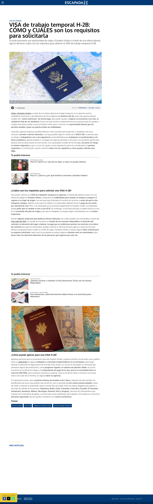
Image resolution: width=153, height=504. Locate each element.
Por (20, 108)
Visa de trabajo (17, 405)
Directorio (115, 499)
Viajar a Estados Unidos (21, 113)
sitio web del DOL (19, 221)
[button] (2, 2)
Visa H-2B (28, 405)
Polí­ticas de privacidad (127, 499)
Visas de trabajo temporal (62, 405)
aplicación (22, 362)
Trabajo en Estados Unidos (42, 405)
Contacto (139, 499)
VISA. (13, 151)
